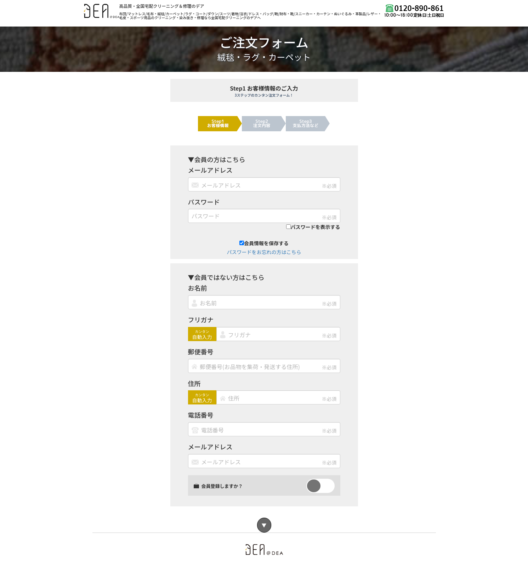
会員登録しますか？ (218, 486)
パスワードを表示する (313, 226)
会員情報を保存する (264, 243)
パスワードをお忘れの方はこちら (264, 251)
